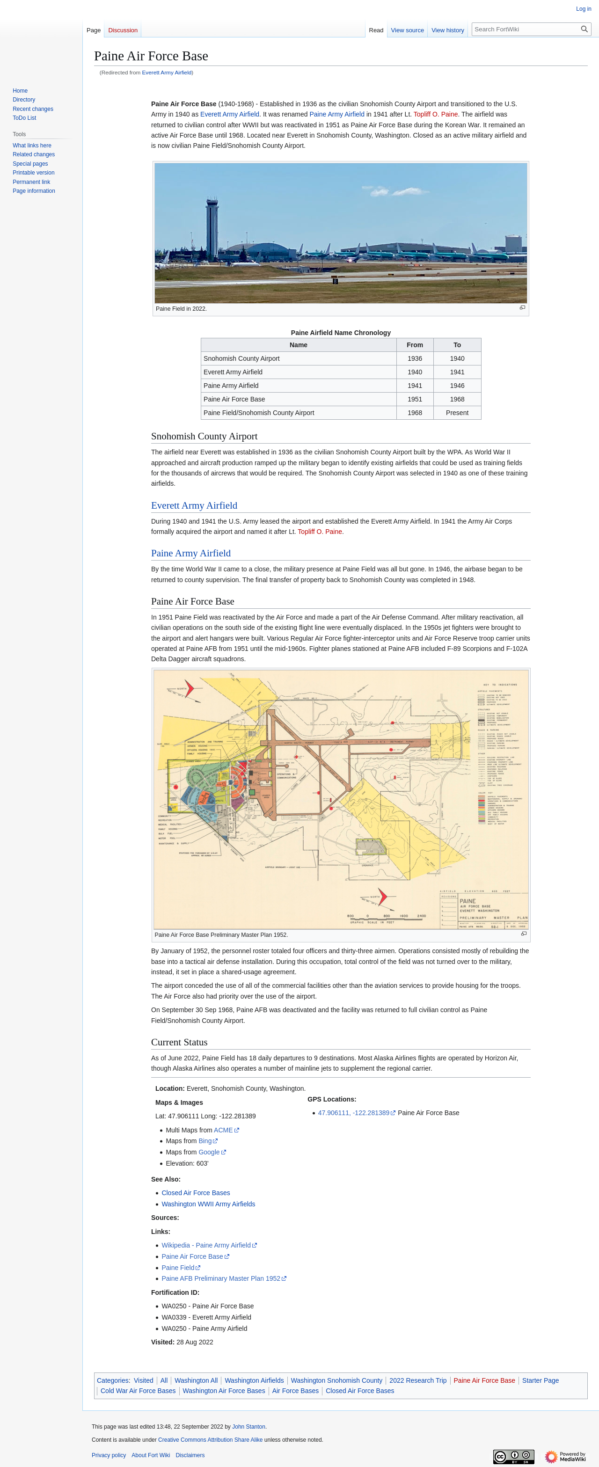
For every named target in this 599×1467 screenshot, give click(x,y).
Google (208, 1152)
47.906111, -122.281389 (354, 1113)
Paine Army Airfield (337, 114)
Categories (113, 1380)
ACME (223, 1130)
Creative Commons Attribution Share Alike (210, 1440)
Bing (205, 1141)
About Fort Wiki (150, 1455)
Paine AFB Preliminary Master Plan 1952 (220, 1278)
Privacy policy (109, 1455)
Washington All (196, 1380)
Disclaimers (190, 1455)
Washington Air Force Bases (224, 1390)
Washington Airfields (254, 1380)
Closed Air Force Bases (195, 1193)
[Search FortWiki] (532, 29)
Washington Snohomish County (337, 1380)
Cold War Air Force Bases (138, 1390)
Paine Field (177, 1267)
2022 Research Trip (417, 1380)
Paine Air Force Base (192, 1256)
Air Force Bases (295, 1390)
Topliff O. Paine (436, 114)
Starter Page (540, 1380)
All (164, 1380)
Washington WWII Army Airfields (208, 1204)
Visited (143, 1380)
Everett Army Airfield (167, 72)
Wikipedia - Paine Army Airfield (206, 1245)
